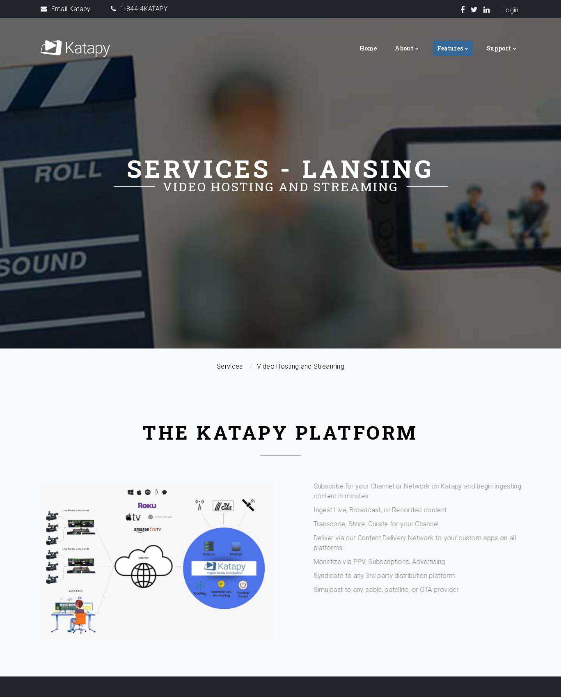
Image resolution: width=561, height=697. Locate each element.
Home (368, 48)
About (404, 48)
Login (510, 10)
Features (450, 48)
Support (499, 48)
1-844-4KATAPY (143, 9)
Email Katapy (71, 9)
